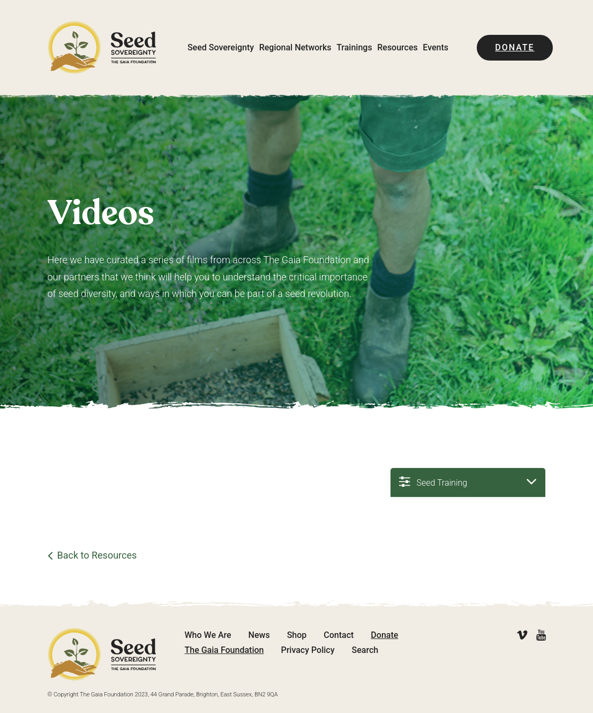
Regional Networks (295, 47)
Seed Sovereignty (220, 47)
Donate (514, 47)
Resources (397, 47)
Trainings (354, 47)
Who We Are (208, 635)
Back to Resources (97, 555)
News (259, 635)
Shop (297, 635)
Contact (339, 635)
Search (365, 650)
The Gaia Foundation (224, 650)
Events (435, 47)
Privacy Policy (307, 650)
